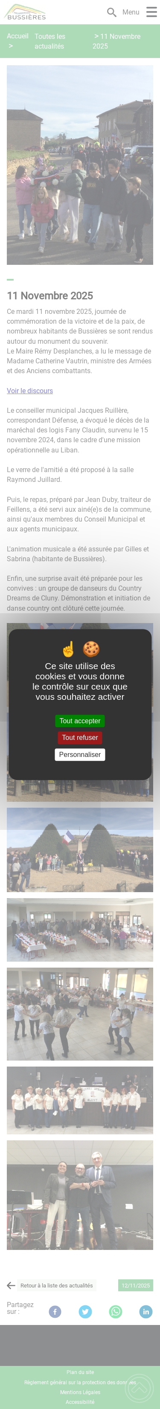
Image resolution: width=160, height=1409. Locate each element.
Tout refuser (80, 738)
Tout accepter (79, 721)
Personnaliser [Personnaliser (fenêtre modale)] (80, 754)
